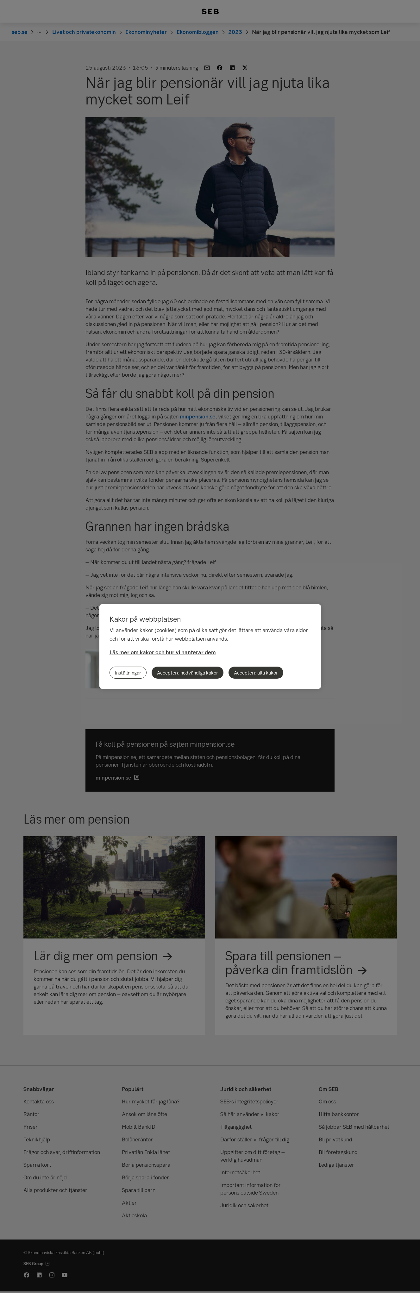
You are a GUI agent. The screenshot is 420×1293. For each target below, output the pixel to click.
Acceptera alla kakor (256, 672)
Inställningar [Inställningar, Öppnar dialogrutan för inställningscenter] (128, 672)
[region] (210, 646)
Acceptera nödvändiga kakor (187, 672)
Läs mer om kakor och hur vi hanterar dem (163, 652)
